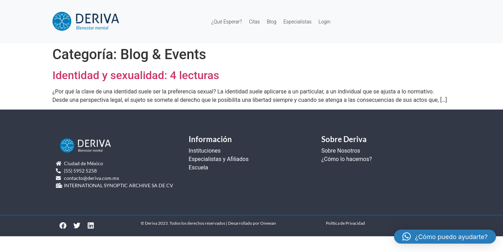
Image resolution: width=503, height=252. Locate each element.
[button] (445, 237)
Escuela (198, 167)
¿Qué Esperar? (226, 21)
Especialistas (297, 21)
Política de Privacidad (345, 223)
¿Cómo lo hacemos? (346, 159)
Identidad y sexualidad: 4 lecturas (135, 75)
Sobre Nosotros (340, 150)
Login (324, 21)
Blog (271, 21)
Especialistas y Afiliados (219, 159)
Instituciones (205, 150)
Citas (254, 21)
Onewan (268, 223)
